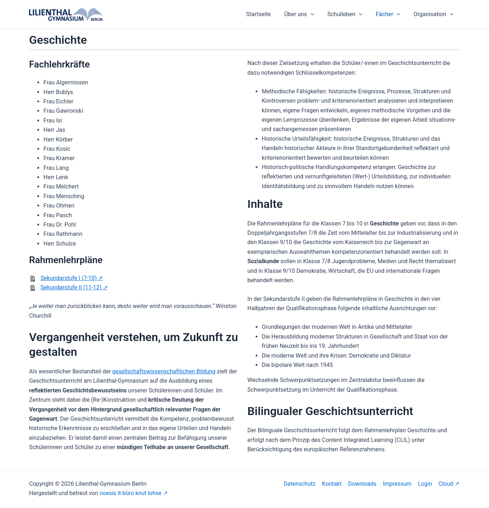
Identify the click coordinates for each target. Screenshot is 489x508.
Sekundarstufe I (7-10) (69, 278)
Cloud (446, 483)
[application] (317, 14)
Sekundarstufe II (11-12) (71, 287)
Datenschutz (303, 483)
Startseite (267, 14)
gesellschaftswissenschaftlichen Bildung (164, 371)
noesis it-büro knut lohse (130, 493)
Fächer (391, 14)
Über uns (306, 14)
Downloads (364, 483)
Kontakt (334, 483)
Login (426, 483)
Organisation (434, 14)
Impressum (399, 483)
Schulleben (349, 14)
